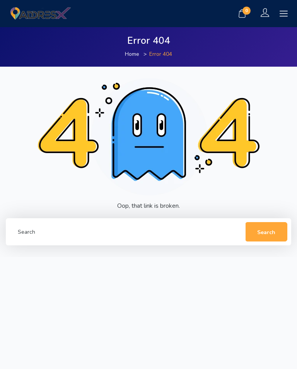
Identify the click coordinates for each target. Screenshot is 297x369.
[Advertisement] (148, 311)
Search (266, 232)
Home (132, 54)
